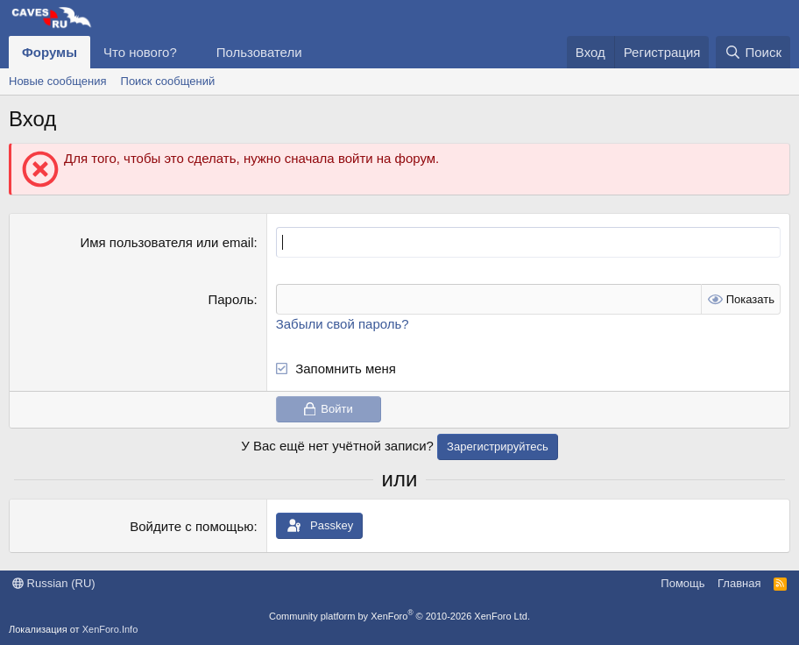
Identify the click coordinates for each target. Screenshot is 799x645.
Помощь (682, 583)
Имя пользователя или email (166, 242)
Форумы (49, 52)
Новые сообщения (58, 81)
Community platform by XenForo (399, 616)
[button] (191, 52)
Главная (739, 583)
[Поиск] (753, 52)
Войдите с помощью (191, 526)
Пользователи (259, 52)
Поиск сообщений (168, 81)
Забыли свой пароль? (342, 323)
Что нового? (140, 52)
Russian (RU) (53, 583)
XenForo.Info (110, 629)
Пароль (230, 299)
